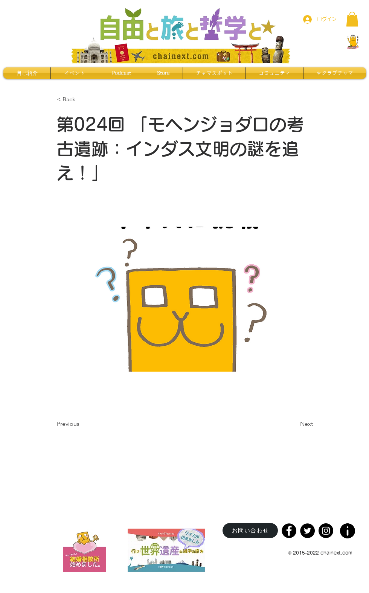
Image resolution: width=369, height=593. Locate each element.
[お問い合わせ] (250, 530)
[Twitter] (307, 530)
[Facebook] (289, 530)
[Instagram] (326, 530)
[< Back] (82, 99)
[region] (348, 528)
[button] (352, 19)
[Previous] (82, 424)
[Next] (294, 424)
